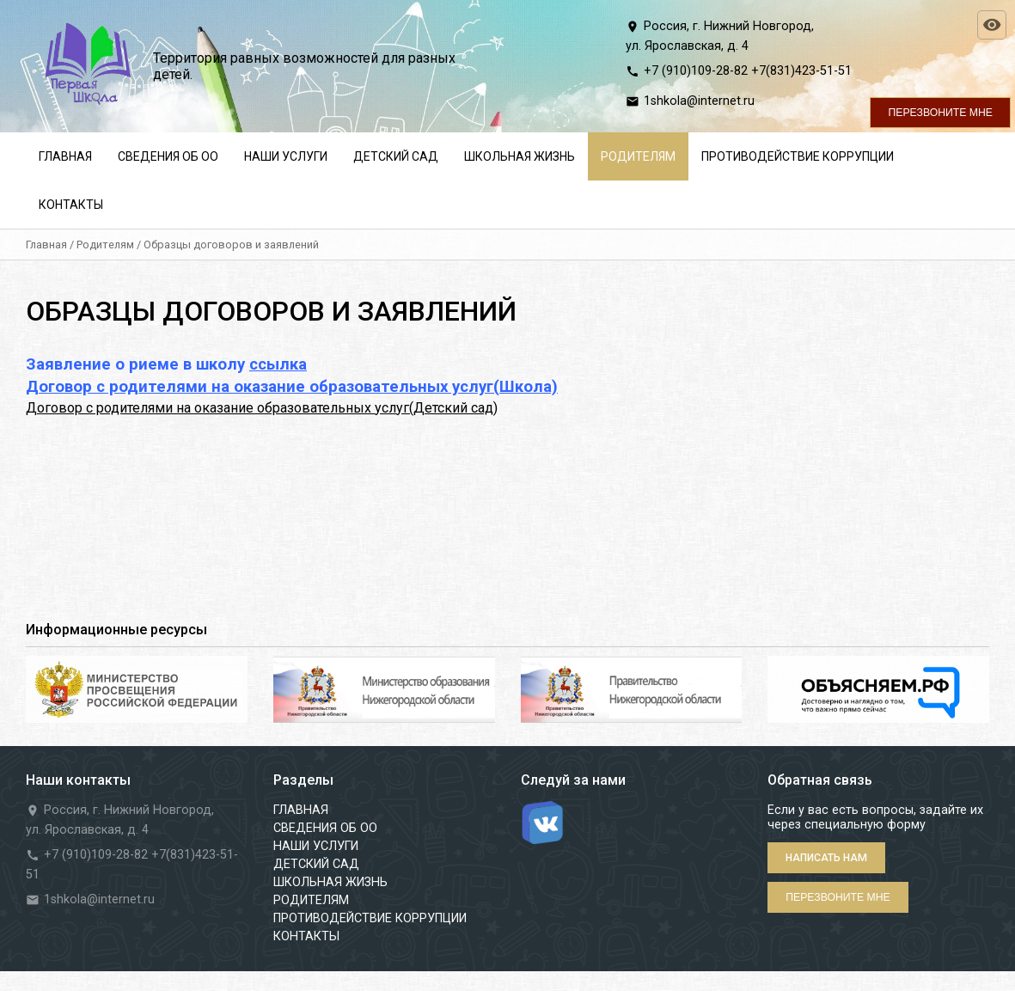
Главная (46, 244)
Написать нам (826, 858)
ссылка (278, 364)
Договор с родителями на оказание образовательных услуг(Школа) (292, 386)
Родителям (105, 244)
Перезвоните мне (940, 113)
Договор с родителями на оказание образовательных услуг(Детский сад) (262, 408)
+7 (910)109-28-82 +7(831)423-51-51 (748, 71)
